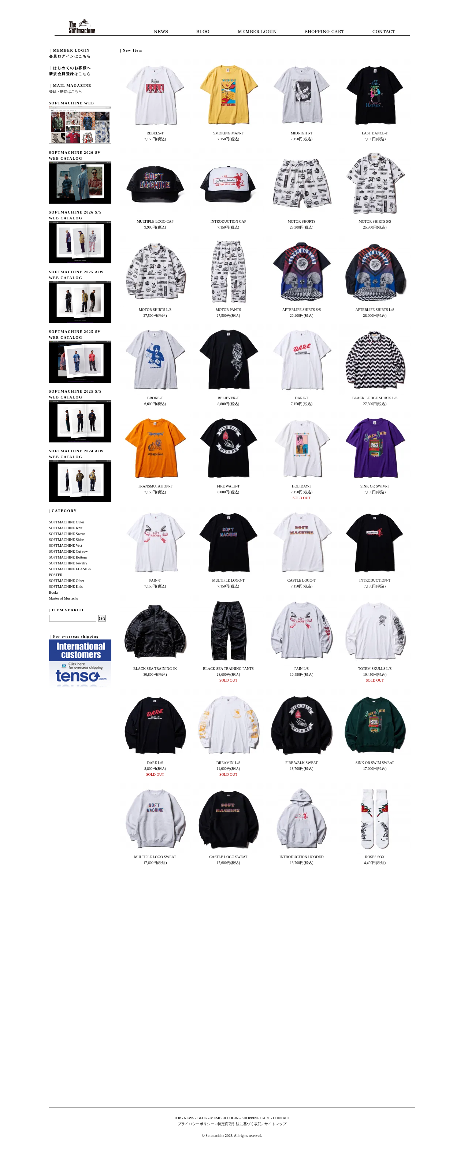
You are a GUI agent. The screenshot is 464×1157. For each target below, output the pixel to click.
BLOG (202, 1118)
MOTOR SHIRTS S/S (375, 221)
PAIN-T (155, 580)
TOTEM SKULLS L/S (375, 669)
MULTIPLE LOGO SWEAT (155, 857)
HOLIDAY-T (301, 486)
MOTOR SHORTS (301, 221)
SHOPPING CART (256, 1118)
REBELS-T (155, 133)
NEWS (189, 1118)
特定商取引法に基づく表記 (239, 1124)
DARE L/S (155, 763)
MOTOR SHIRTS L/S (155, 310)
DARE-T (301, 398)
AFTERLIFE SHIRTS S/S (301, 310)
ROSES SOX (375, 857)
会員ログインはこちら (70, 56)
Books (54, 592)
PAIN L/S (301, 669)
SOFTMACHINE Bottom (68, 557)
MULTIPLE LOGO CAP (155, 221)
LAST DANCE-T (375, 133)
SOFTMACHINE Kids (66, 587)
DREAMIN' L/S (228, 763)
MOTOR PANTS (228, 310)
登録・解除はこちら (65, 91)
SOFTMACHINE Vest (65, 546)
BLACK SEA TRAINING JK (155, 669)
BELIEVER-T (228, 398)
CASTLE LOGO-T (301, 580)
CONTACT (281, 1118)
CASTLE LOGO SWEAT (228, 857)
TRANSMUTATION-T (155, 486)
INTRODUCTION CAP (228, 221)
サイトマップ (275, 1124)
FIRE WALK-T (228, 486)
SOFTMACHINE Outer (66, 522)
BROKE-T (155, 398)
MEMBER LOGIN (224, 1118)
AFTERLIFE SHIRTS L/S (374, 310)
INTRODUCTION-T (374, 580)
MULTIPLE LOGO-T (228, 580)
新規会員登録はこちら (70, 74)
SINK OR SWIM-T (374, 486)
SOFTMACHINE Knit (65, 528)
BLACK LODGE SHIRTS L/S (375, 398)
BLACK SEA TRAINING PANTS (228, 669)
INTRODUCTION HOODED (301, 857)
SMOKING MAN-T (229, 133)
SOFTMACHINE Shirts (67, 540)
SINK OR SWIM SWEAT (375, 763)
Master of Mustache (63, 598)
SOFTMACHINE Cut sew (68, 551)
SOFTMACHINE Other (66, 581)
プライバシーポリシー (196, 1124)
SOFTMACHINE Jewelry (68, 563)
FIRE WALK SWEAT (301, 763)
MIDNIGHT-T (301, 133)
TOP (177, 1118)
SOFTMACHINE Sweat (67, 534)
